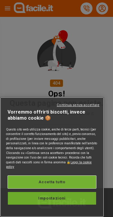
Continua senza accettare (78, 105)
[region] (52, 157)
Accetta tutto (52, 182)
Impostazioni (52, 198)
